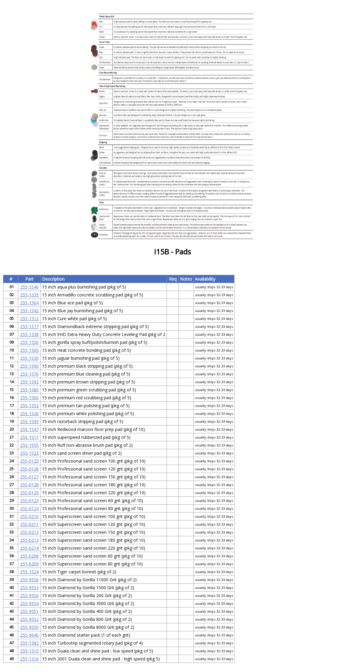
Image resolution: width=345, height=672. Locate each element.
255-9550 (29, 595)
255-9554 (29, 603)
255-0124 (29, 508)
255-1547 (29, 429)
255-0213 (29, 540)
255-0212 (29, 532)
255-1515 (29, 651)
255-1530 (29, 358)
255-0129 (29, 492)
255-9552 (29, 619)
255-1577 (29, 326)
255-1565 (29, 350)
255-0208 (29, 556)
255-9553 (29, 587)
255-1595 (29, 421)
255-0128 (29, 485)
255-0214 (29, 548)
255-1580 (29, 390)
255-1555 (29, 445)
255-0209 (29, 564)
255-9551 (29, 611)
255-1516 (29, 659)
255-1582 (29, 643)
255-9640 (29, 635)
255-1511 (29, 437)
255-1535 (29, 295)
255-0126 (29, 469)
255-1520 (29, 413)
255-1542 (29, 310)
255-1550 (29, 342)
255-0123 (29, 500)
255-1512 (29, 318)
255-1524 (29, 572)
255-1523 (29, 453)
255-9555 (29, 627)
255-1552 (29, 405)
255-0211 (29, 524)
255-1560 (29, 398)
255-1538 (29, 334)
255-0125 (29, 461)
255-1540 (29, 287)
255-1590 (29, 366)
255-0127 (29, 477)
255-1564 (29, 303)
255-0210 (29, 516)
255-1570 (29, 374)
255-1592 (29, 382)
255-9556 (29, 580)
